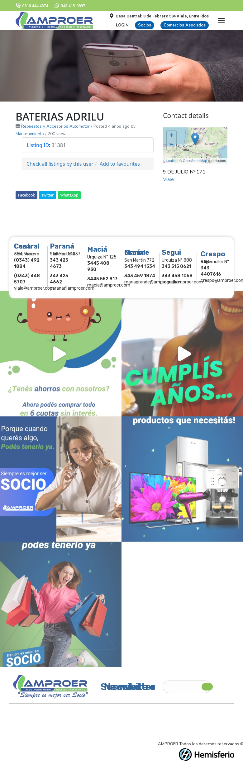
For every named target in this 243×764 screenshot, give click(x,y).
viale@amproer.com (34, 288)
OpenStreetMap (195, 161)
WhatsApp (69, 195)
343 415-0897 (69, 6)
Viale (168, 179)
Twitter (47, 195)
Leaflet (171, 161)
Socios (144, 25)
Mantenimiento (30, 134)
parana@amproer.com (72, 288)
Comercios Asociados (185, 25)
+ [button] (171, 135)
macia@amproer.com (108, 285)
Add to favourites (120, 163)
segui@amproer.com (182, 282)
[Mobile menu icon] (221, 20)
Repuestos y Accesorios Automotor (55, 126)
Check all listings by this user (59, 163)
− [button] (171, 145)
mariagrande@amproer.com (152, 282)
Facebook (26, 195)
